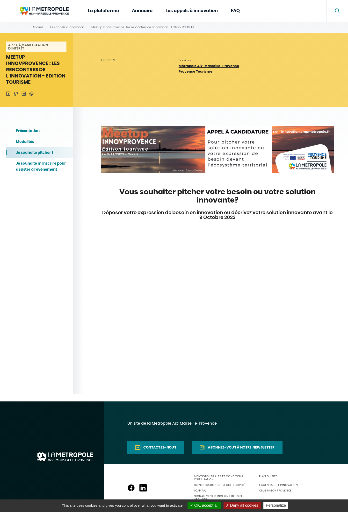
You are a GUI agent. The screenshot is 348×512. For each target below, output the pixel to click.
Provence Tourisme (195, 71)
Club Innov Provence (275, 490)
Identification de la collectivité (219, 485)
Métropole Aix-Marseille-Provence (209, 66)
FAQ (235, 11)
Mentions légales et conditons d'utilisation (218, 478)
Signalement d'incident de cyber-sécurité (220, 498)
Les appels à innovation (192, 11)
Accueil (38, 27)
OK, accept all (204, 505)
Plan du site (268, 476)
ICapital (200, 490)
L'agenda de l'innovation (278, 485)
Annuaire (142, 11)
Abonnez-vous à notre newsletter (241, 447)
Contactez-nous (159, 447)
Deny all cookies (242, 505)
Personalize (276, 505)
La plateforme (103, 11)
